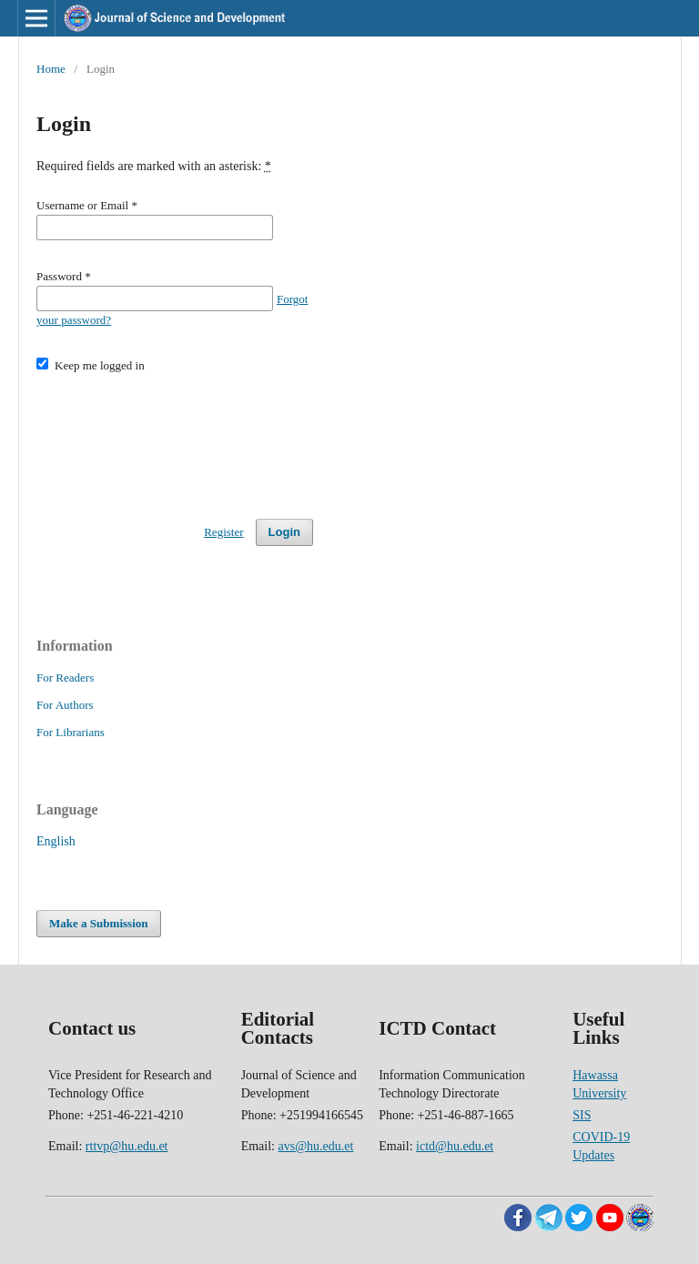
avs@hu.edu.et (315, 1146)
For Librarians (70, 732)
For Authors (65, 705)
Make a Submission (98, 923)
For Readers (65, 677)
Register (223, 532)
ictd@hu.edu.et (454, 1146)
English (56, 841)
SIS (581, 1115)
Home (51, 69)
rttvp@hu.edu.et (127, 1146)
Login (284, 532)
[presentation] (174, 437)
